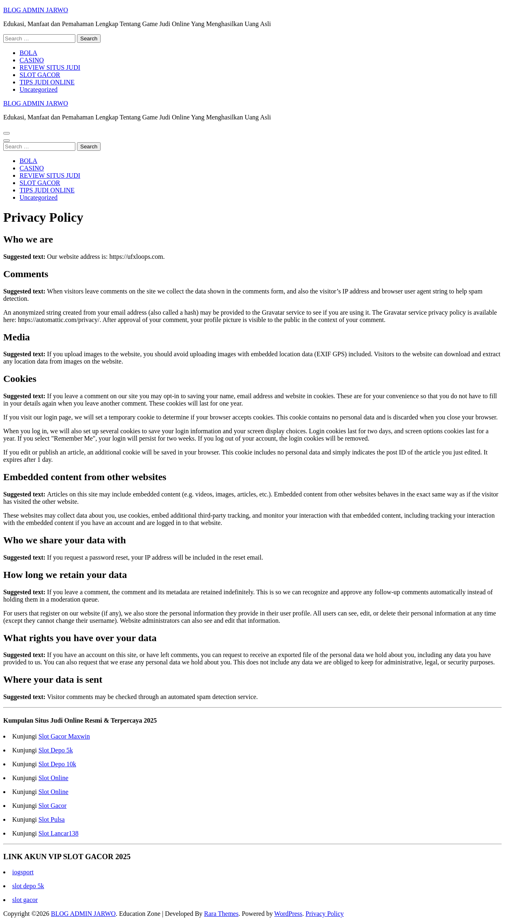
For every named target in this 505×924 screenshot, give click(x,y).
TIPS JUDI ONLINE (47, 82)
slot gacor (25, 899)
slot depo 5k (28, 885)
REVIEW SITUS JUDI (50, 67)
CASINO (32, 60)
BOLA (28, 52)
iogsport (22, 872)
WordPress (288, 913)
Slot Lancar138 (58, 833)
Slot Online (53, 777)
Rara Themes (221, 913)
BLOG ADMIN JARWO (35, 10)
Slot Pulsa (51, 819)
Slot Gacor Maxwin (64, 736)
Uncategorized (38, 89)
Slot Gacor (52, 805)
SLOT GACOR (40, 74)
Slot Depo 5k (55, 750)
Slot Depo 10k (57, 764)
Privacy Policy (324, 913)
